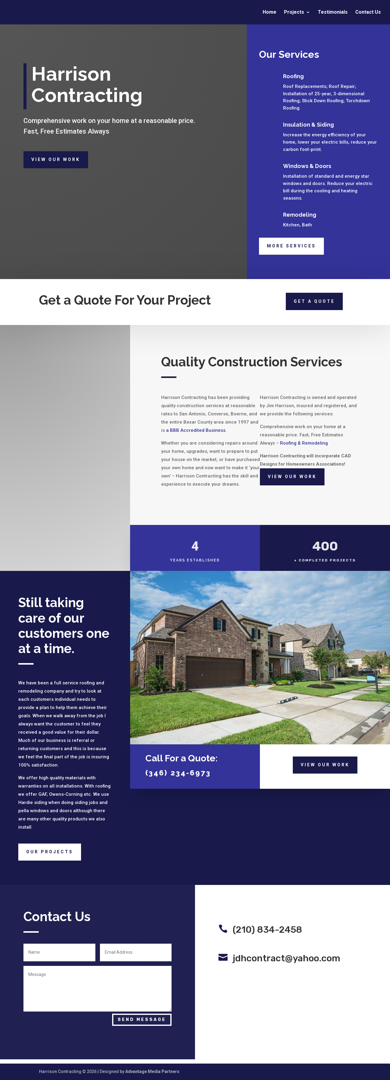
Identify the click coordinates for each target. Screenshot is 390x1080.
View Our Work (55, 159)
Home (269, 12)
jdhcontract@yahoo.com (286, 958)
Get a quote (314, 301)
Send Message (142, 1019)
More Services (291, 245)
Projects (294, 12)
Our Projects (49, 851)
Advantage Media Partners (152, 1071)
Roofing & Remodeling (304, 443)
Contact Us (368, 12)
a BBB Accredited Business (195, 430)
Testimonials (333, 12)
